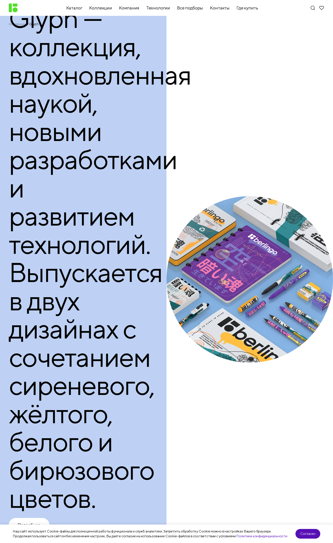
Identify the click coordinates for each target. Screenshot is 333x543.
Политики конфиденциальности (261, 536)
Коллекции (17, 24)
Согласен (307, 534)
